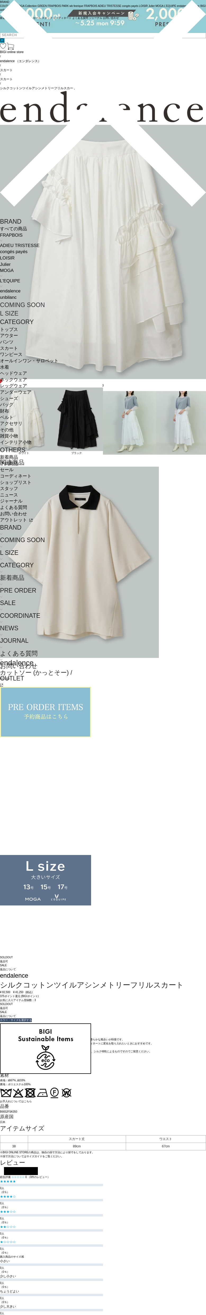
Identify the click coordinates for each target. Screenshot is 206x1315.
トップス (9, 329)
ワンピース (11, 354)
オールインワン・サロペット (29, 360)
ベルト (7, 417)
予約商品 (9, 463)
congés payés (14, 251)
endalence (10, 290)
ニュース (9, 494)
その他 (7, 429)
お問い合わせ (13, 513)
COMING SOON (22, 304)
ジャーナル (11, 501)
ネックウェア (13, 379)
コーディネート (16, 476)
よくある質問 (13, 507)
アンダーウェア (16, 392)
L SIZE (9, 313)
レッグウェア (13, 385)
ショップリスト (16, 482)
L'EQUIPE (10, 280)
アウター (9, 335)
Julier (5, 264)
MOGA (7, 270)
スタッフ (9, 488)
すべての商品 (13, 228)
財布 (4, 411)
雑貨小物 (9, 436)
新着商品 (9, 457)
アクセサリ (11, 423)
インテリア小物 (16, 442)
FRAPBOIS (11, 235)
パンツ (7, 341)
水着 (4, 367)
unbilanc (8, 297)
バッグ (7, 404)
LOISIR (7, 258)
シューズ (9, 398)
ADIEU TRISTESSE (19, 245)
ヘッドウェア (13, 373)
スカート (9, 348)
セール (7, 469)
